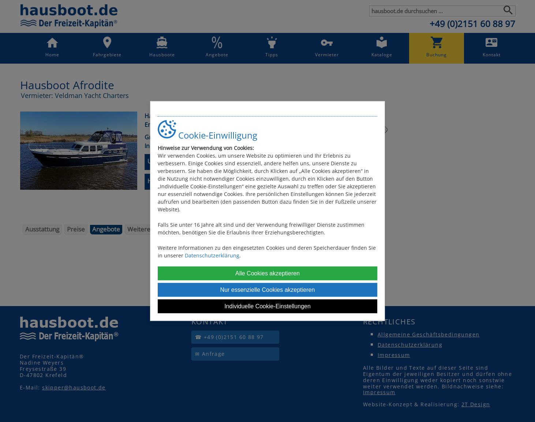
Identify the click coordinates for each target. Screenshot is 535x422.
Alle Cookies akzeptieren (267, 273)
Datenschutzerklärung (212, 255)
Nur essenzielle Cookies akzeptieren (267, 289)
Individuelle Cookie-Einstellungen (267, 306)
